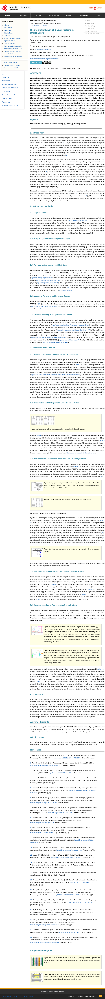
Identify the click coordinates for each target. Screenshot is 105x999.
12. (31, 855)
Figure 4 (101, 669)
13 (69, 259)
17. (31, 900)
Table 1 (78, 365)
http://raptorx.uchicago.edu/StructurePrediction (72, 330)
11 (91, 233)
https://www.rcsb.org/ (66, 290)
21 (39, 599)
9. (31, 827)
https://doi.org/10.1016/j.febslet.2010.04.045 (44, 925)
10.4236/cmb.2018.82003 (38, 25)
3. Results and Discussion (42, 348)
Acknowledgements (39, 722)
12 (85, 247)
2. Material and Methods (41, 206)
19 (102, 533)
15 (39, 304)
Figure (39, 435)
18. (31, 910)
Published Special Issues (11, 65)
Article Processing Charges (11, 38)
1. (31, 755)
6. (31, 798)
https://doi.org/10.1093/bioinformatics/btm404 (65, 857)
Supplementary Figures (41, 951)
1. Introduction (37, 133)
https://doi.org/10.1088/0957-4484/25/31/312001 (46, 765)
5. (31, 788)
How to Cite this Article (91, 34)
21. (31, 937)
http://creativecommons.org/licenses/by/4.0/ (44, 59)
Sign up (71, 996)
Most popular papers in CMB (12, 48)
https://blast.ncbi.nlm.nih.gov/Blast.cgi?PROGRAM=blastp (70, 325)
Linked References (90, 31)
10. (31, 837)
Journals (23, 15)
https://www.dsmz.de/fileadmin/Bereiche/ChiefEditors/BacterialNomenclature (55, 375)
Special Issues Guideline (11, 68)
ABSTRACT (35, 73)
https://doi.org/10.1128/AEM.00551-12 (42, 832)
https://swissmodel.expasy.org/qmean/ (55, 342)
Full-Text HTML (89, 26)
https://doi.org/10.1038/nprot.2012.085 (80, 902)
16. (31, 890)
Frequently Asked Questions (12, 56)
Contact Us (61, 991)
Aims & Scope (7, 30)
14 (68, 288)
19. (31, 920)
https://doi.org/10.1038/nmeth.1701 (81, 882)
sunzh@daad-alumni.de (43, 49)
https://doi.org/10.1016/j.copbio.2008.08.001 (44, 942)
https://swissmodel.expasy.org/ (69, 340)
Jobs (98, 15)
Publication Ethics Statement (12, 51)
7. (31, 808)
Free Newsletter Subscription (12, 46)
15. (31, 880)
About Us (84, 15)
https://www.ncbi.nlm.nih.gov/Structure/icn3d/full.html (48, 337)
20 (103, 538)
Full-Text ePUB (89, 28)
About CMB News (8, 54)
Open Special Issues (9, 63)
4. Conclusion (36, 694)
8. (31, 818)
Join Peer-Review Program (23, 996)
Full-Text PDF (89, 23)
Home (7, 15)
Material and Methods (9, 84)
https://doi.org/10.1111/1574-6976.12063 (67, 758)
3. (31, 770)
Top (3, 74)
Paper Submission (9, 41)
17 (89, 330)
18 (101, 476)
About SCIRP (48, 991)
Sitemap (55, 991)
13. (31, 862)
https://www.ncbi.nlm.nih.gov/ (78, 220)
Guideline (6, 35)
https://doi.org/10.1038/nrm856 (69, 932)
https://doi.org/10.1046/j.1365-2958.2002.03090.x (64, 895)
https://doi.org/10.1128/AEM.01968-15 (60, 813)
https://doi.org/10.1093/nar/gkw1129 (42, 823)
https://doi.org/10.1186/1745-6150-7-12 (69, 850)
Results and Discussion (10, 88)
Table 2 (75, 466)
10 (86, 196)
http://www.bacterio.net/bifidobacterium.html (81, 453)
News (68, 15)
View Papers (7, 28)
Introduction (6, 81)
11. (31, 847)
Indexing (5, 25)
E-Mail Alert (7, 996)
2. (31, 763)
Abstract (87, 21)
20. (31, 930)
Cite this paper (37, 737)
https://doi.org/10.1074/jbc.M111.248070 (43, 803)
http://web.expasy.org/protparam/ (41, 278)
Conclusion (6, 91)
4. (31, 778)
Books (38, 15)
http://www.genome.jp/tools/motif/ (47, 283)
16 (42, 304)
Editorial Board (7, 33)
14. (31, 872)
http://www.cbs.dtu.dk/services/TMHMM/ (44, 306)
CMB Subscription (8, 43)
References (35, 750)
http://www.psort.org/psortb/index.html (48, 280)
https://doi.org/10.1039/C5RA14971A (61, 773)
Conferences (53, 15)
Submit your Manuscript (86, 996)
